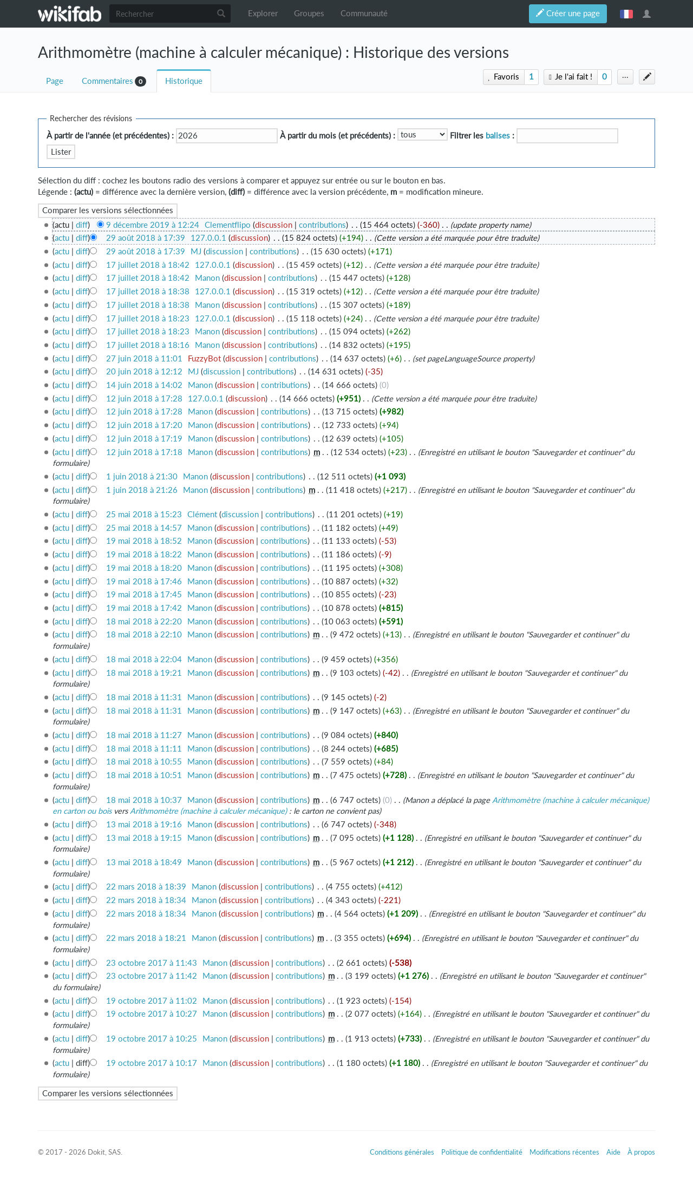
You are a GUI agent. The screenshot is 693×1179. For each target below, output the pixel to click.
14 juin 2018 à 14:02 (144, 385)
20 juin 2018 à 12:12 (144, 371)
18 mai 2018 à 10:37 (144, 800)
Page (54, 80)
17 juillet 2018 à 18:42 (147, 264)
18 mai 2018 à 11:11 (144, 748)
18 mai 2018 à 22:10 (144, 634)
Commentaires (107, 80)
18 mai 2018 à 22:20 (144, 621)
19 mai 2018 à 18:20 (144, 567)
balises (498, 135)
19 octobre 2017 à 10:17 (151, 1063)
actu (62, 237)
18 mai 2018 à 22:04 (144, 659)
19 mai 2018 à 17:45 (144, 594)
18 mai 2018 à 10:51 (144, 775)
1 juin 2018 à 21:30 (142, 476)
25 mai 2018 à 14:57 (144, 527)
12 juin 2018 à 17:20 (144, 425)
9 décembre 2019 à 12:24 (152, 224)
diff (82, 224)
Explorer (263, 13)
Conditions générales (402, 1152)
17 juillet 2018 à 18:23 (147, 318)
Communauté (364, 13)
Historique (183, 80)
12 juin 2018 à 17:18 (144, 452)
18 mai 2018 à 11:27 (144, 735)
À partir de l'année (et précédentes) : (110, 135)
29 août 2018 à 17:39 (145, 237)
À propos (641, 1152)
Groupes (309, 13)
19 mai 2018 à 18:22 (144, 554)
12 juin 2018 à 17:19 (144, 438)
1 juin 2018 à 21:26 (142, 490)
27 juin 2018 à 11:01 (144, 358)
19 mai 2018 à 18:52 (144, 540)
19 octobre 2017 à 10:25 (151, 1038)
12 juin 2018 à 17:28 (144, 398)
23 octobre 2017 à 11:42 (151, 975)
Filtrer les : (482, 135)
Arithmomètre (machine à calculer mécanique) (208, 810)
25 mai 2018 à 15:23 (144, 514)
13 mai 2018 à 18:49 (144, 862)
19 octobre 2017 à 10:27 (151, 1013)
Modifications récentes (564, 1152)
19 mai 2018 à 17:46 (144, 581)
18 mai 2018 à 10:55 (144, 761)
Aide (613, 1152)
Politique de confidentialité (481, 1152)
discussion (273, 224)
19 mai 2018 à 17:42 (144, 607)
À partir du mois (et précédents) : (337, 135)
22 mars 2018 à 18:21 (146, 938)
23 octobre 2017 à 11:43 (151, 962)
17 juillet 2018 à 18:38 (147, 291)
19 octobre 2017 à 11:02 (151, 1000)
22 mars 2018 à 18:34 (146, 900)
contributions (322, 224)
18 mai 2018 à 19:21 (144, 672)
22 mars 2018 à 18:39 (146, 886)
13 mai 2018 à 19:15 (144, 837)
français (626, 13)
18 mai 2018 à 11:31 (144, 697)
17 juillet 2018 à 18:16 (147, 345)
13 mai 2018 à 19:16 (144, 824)
